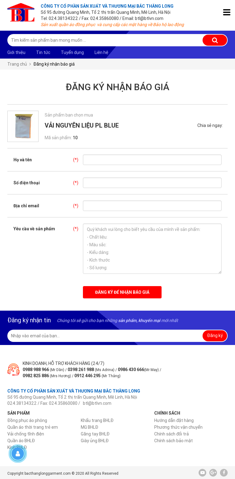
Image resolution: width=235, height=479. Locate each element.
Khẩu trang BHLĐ (97, 420)
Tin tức (43, 52)
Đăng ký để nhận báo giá (122, 292)
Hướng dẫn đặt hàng (174, 420)
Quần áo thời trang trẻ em (32, 427)
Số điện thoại (48, 183)
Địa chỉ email (48, 206)
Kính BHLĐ (17, 447)
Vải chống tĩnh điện (25, 434)
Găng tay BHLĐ (95, 434)
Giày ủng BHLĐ (95, 440)
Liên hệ (101, 52)
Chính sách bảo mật (173, 440)
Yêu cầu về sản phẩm (48, 229)
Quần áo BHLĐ (21, 440)
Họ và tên (48, 160)
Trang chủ (17, 64)
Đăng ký (215, 335)
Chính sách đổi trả (171, 434)
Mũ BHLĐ (89, 427)
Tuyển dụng (72, 52)
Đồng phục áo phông (27, 420)
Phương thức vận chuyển (178, 427)
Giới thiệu (16, 52)
